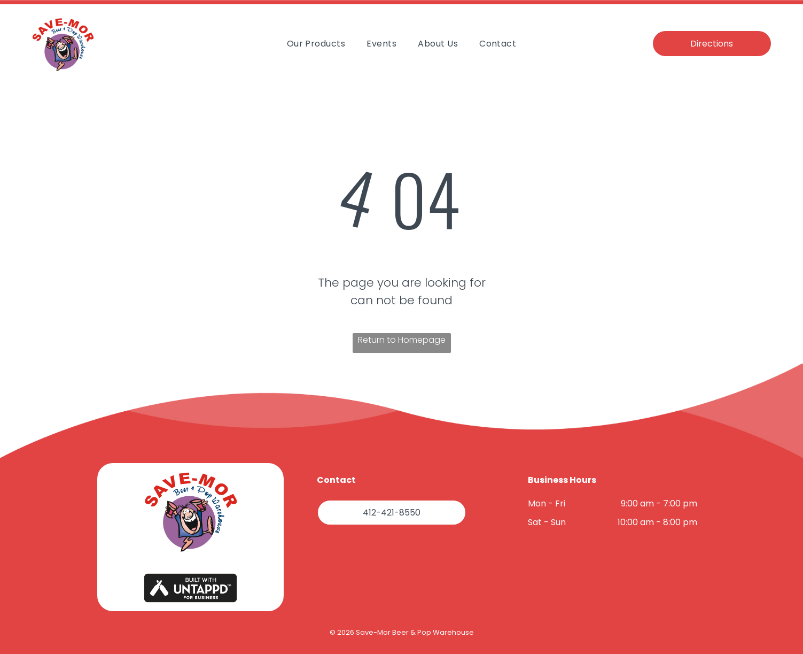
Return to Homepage (402, 340)
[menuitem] (316, 43)
